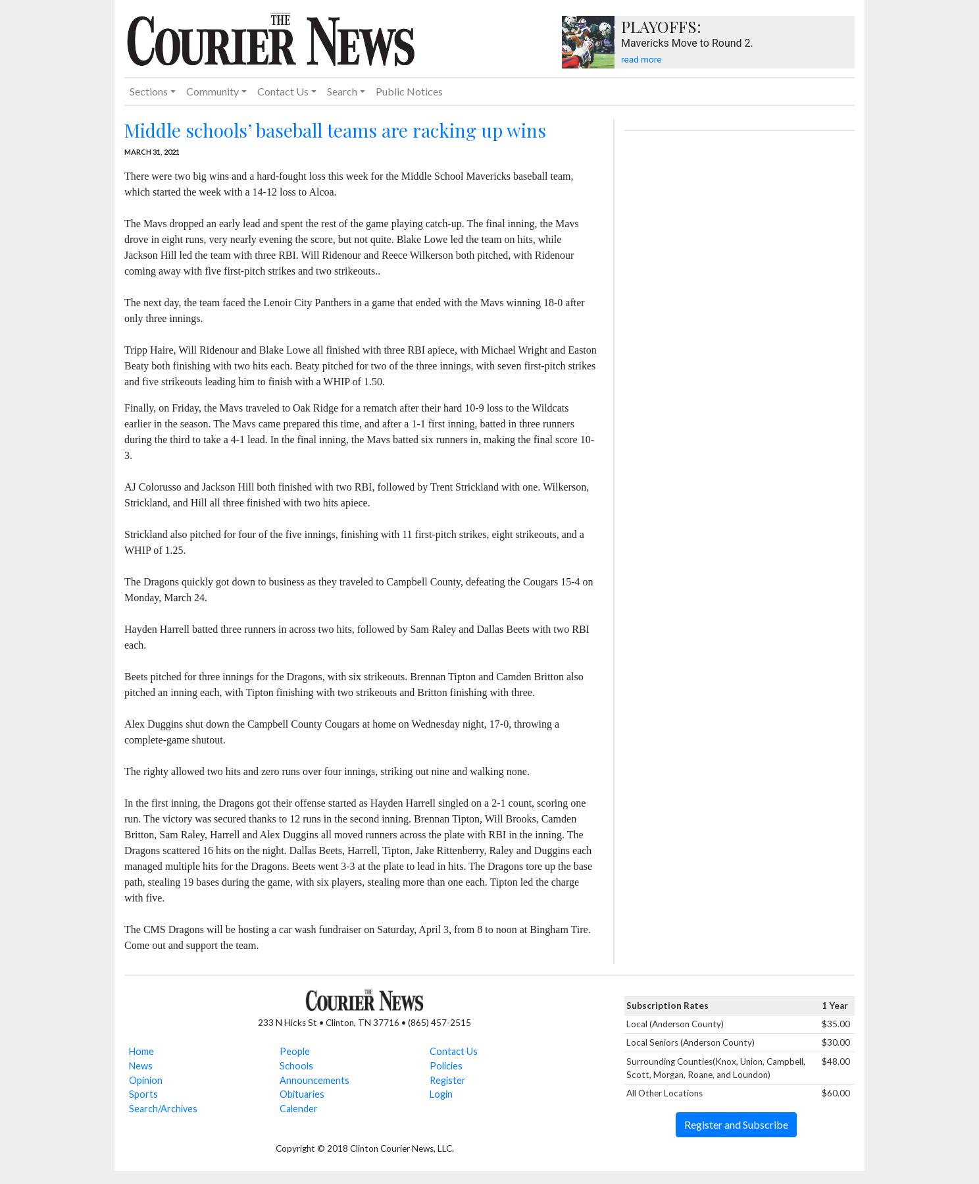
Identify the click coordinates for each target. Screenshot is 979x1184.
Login (441, 1094)
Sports (143, 1094)
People (295, 1051)
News (141, 1065)
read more (641, 59)
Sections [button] (149, 91)
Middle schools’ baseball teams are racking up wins (335, 130)
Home (141, 1051)
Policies (446, 1065)
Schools (296, 1065)
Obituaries (302, 1094)
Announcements (314, 1080)
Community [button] (212, 91)
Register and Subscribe (736, 1124)
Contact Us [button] (283, 91)
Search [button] (342, 91)
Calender (299, 1108)
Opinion (146, 1080)
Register (448, 1080)
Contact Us (454, 1051)
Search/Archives (163, 1108)
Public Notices (409, 91)
